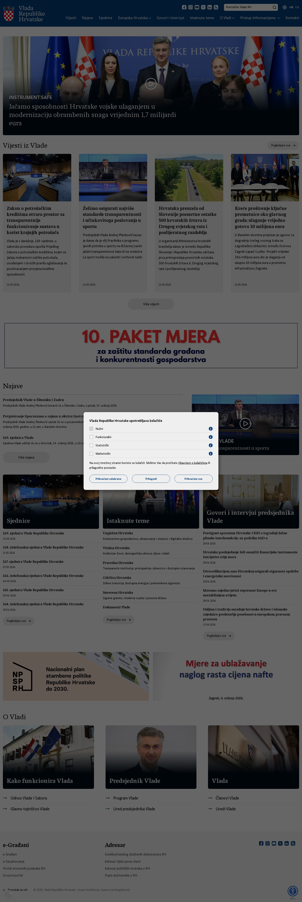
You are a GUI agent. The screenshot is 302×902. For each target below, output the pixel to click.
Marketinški (103, 453)
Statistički (102, 445)
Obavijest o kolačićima (192, 463)
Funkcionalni (103, 437)
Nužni (99, 429)
